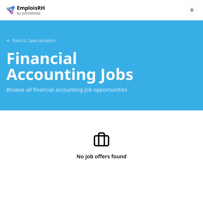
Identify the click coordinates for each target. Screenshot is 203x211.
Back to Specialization (31, 40)
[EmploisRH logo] (25, 10)
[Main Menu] (192, 10)
